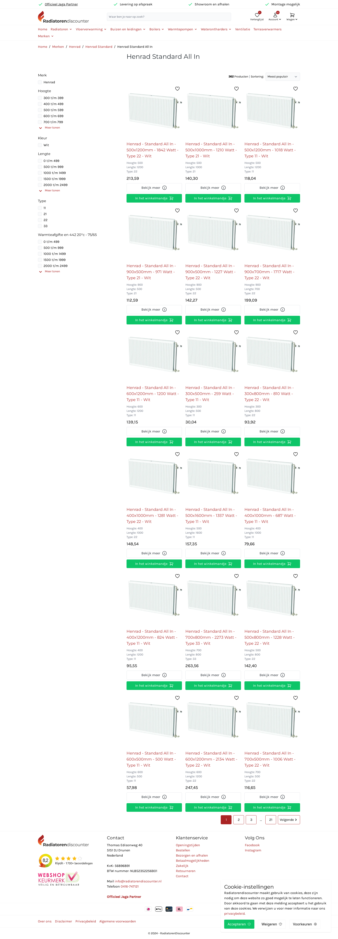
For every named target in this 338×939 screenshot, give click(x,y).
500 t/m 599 (53, 110)
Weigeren (271, 924)
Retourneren (186, 871)
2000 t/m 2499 (55, 185)
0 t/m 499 (51, 161)
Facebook (252, 845)
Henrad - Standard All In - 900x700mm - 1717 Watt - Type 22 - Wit (269, 271)
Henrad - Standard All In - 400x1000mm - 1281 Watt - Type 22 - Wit (152, 515)
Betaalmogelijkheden (192, 860)
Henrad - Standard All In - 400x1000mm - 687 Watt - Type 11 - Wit (270, 515)
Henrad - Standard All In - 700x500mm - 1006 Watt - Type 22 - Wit (270, 759)
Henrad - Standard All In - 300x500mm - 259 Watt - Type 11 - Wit (210, 393)
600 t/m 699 (53, 116)
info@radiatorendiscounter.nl (138, 881)
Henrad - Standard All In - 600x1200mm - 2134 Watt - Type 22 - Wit (211, 759)
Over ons (45, 921)
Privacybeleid (85, 921)
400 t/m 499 (53, 104)
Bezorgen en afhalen (192, 855)
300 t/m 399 (53, 98)
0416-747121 (130, 886)
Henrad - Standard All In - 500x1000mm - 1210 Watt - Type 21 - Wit (211, 150)
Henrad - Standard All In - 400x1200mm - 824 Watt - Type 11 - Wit (152, 637)
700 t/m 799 (53, 122)
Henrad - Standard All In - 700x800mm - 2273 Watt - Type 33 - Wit (210, 637)
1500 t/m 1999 (55, 179)
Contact (182, 876)
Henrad (74, 47)
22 (45, 220)
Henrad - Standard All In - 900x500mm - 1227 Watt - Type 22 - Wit (210, 271)
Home (42, 29)
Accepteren (239, 924)
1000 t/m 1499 (55, 173)
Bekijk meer (154, 187)
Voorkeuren (305, 924)
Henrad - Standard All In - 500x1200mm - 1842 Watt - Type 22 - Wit (152, 150)
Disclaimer (63, 921)
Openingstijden (188, 845)
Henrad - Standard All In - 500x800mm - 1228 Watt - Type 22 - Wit (269, 637)
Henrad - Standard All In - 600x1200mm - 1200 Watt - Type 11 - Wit (153, 393)
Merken (58, 47)
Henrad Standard (98, 47)
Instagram (253, 850)
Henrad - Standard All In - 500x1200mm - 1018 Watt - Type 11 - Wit (270, 150)
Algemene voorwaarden (117, 921)
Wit (46, 145)
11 (45, 208)
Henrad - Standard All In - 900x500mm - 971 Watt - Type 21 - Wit (151, 271)
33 (45, 226)
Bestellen (183, 850)
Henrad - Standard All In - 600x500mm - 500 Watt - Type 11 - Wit (151, 759)
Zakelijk (182, 866)
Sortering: (257, 76)
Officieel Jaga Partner (61, 4)
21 (45, 214)
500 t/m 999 (53, 167)
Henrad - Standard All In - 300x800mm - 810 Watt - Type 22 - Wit (269, 393)
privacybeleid (234, 913)
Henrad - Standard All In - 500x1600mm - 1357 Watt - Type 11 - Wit (211, 515)
